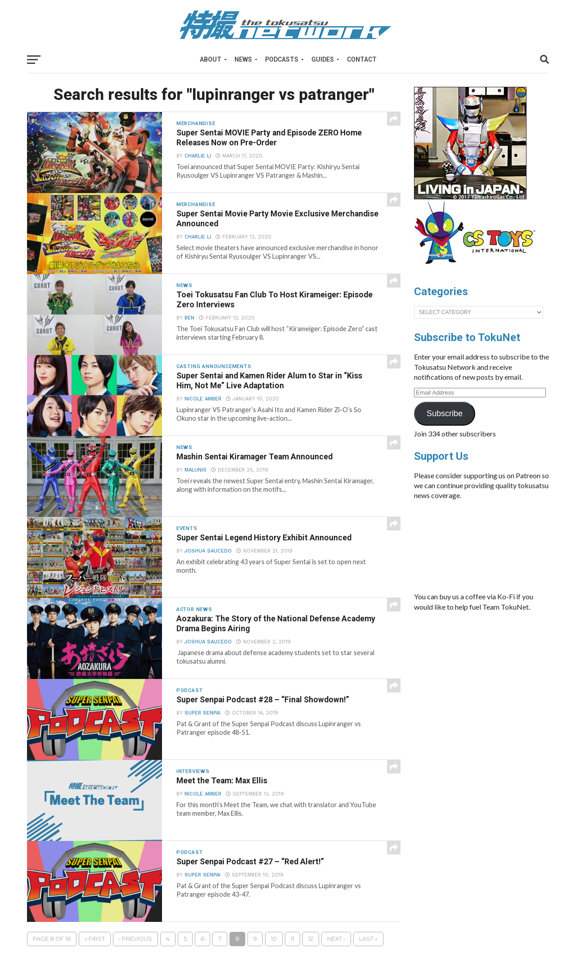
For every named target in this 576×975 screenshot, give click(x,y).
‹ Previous (135, 938)
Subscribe (445, 413)
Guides (322, 59)
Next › (336, 938)
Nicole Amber (202, 399)
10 (274, 938)
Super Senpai (202, 713)
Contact (362, 59)
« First (95, 938)
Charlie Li (197, 156)
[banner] (470, 197)
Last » (368, 938)
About (210, 59)
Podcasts (281, 59)
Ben (189, 318)
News (243, 59)
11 (292, 938)
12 (310, 938)
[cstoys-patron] (478, 269)
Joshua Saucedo (208, 551)
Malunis (195, 470)
